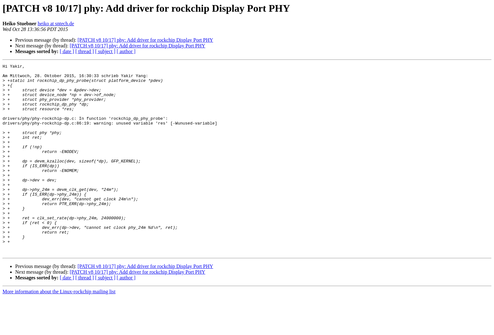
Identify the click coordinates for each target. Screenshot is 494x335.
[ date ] (67, 51)
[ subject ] (105, 51)
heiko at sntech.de (56, 23)
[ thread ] (84, 51)
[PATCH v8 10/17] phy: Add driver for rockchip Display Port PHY (145, 40)
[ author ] (126, 51)
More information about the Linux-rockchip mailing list (59, 329)
